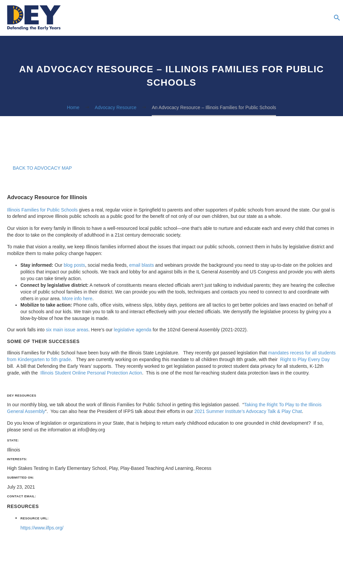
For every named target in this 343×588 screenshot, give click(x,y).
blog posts (74, 265)
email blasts (141, 265)
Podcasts (255, 18)
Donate (322, 18)
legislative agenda (132, 329)
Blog (268, 18)
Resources (241, 18)
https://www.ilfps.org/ (41, 527)
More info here (77, 298)
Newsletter (281, 18)
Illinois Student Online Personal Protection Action (90, 372)
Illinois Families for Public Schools (42, 210)
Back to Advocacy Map (42, 168)
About (228, 18)
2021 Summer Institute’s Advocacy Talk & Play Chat (248, 411)
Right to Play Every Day (304, 359)
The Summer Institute (308, 18)
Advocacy (295, 18)
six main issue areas (67, 329)
